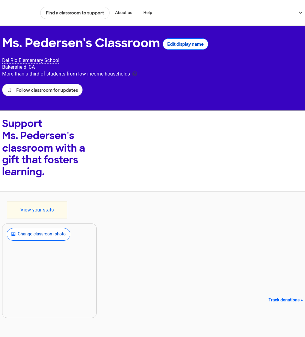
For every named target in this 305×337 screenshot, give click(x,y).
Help (147, 12)
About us (123, 12)
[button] (42, 90)
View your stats (37, 210)
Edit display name (185, 44)
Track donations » (285, 299)
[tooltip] (134, 73)
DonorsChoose (18, 12)
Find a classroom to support (75, 13)
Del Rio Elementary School (30, 60)
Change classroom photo (38, 234)
